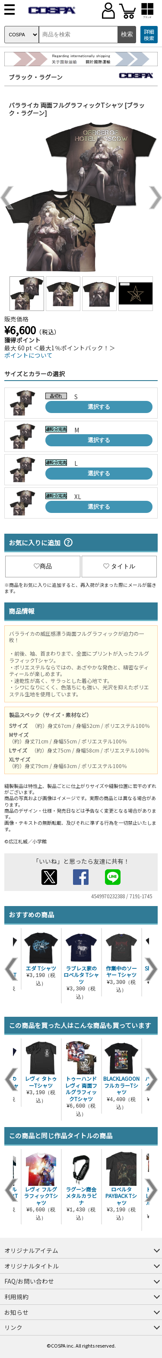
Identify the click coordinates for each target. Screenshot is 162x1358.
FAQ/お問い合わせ (29, 1281)
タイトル (119, 566)
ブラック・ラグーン (36, 77)
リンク (13, 1327)
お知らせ (16, 1312)
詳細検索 (149, 35)
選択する (99, 407)
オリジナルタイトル (31, 1266)
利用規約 (16, 1296)
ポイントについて (28, 355)
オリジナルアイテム (31, 1250)
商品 (43, 566)
